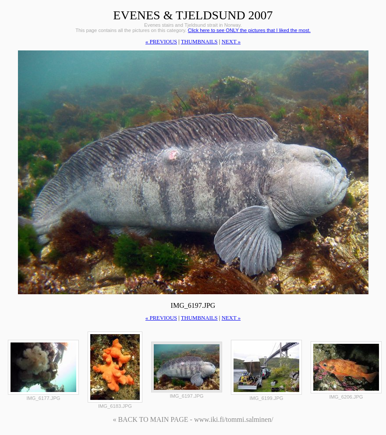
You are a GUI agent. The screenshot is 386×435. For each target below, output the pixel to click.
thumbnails (199, 42)
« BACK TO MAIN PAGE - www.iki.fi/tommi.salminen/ (193, 419)
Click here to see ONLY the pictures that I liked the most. (249, 30)
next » (231, 42)
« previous (161, 42)
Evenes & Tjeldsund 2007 (193, 15)
